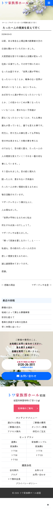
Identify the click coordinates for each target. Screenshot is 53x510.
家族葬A (14, 446)
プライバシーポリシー (26, 483)
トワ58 (14, 450)
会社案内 (14, 470)
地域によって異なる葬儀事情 (15, 312)
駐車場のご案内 (25, 408)
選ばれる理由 (14, 422)
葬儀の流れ (7, 307)
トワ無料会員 (14, 479)
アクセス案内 (14, 431)
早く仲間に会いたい (11, 326)
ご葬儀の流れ (14, 427)
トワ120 (39, 455)
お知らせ (39, 470)
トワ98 (14, 455)
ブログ (10, 22)
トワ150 (14, 459)
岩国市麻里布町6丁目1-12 (27, 400)
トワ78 (39, 450)
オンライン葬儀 (39, 427)
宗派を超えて (8, 317)
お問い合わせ (26, 376)
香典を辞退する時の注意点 (14, 322)
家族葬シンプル (39, 441)
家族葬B (39, 446)
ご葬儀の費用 (39, 422)
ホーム (4, 22)
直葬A (14, 441)
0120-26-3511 (26, 364)
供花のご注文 (39, 431)
